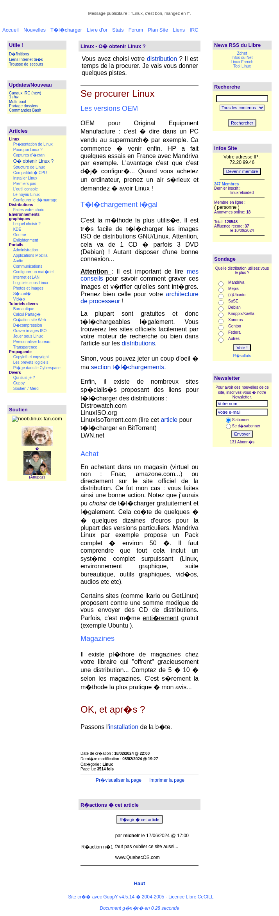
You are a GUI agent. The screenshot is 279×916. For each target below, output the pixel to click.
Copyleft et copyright (31, 357)
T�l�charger (66, 30)
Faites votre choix (28, 210)
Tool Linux (242, 66)
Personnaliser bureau (31, 342)
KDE (17, 229)
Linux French (242, 62)
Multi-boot (17, 102)
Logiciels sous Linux (30, 283)
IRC (194, 30)
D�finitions (19, 54)
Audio (18, 261)
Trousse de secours (26, 64)
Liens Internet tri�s (26, 59)
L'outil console (25, 189)
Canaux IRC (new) (25, 93)
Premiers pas (24, 183)
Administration (25, 250)
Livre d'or (97, 30)
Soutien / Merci (26, 388)
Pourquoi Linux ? (28, 150)
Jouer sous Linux (28, 336)
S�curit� (22, 294)
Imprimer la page (166, 780)
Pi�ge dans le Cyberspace (37, 368)
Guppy (19, 383)
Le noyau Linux (26, 194)
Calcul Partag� (27, 314)
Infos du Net (242, 57)
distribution (162, 58)
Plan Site (158, 30)
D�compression (27, 325)
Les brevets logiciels (30, 362)
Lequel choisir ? (27, 224)
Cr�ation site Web (29, 320)
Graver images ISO (30, 331)
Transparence (25, 347)
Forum (136, 30)
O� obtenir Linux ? (33, 161)
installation (123, 727)
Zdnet (242, 53)
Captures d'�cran (29, 155)
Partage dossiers (23, 106)
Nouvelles (34, 30)
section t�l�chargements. (128, 367)
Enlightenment (25, 240)
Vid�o (19, 299)
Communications (27, 266)
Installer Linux (25, 178)
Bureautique (23, 309)
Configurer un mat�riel (33, 272)
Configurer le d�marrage (35, 200)
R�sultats (242, 356)
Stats (118, 30)
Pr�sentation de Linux (33, 144)
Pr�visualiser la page (118, 780)
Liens (179, 30)
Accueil (10, 30)
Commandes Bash (25, 110)
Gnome (19, 235)
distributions (138, 343)
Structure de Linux (29, 167)
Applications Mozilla (30, 255)
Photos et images (28, 288)
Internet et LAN (26, 277)
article (169, 419)
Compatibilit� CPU (30, 173)
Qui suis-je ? (24, 377)
